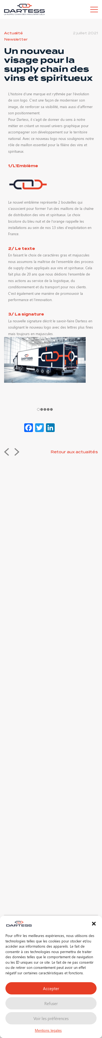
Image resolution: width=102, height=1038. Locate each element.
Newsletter (15, 39)
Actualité (13, 33)
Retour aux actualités (74, 452)
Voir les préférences (51, 1018)
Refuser (51, 1003)
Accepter (51, 988)
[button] (94, 923)
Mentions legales (48, 1030)
